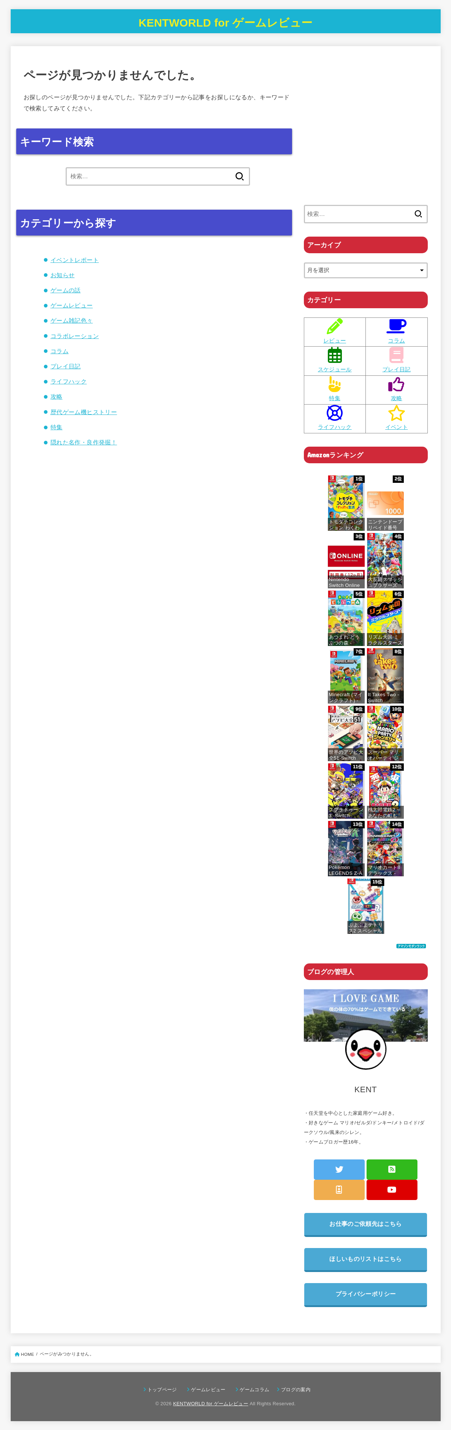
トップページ (165, 1389)
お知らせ (63, 275)
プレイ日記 (66, 366)
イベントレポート (75, 260)
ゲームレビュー (72, 305)
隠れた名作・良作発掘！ (84, 442)
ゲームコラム (257, 1389)
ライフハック (69, 381)
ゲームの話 (66, 290)
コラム (60, 351)
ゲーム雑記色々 (72, 320)
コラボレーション (75, 336)
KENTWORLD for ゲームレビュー (225, 23)
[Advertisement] (366, 135)
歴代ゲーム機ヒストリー (84, 412)
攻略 (57, 396)
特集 (57, 427)
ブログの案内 (296, 1389)
